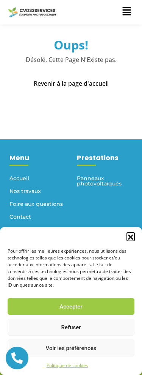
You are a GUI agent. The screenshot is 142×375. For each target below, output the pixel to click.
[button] (130, 236)
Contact (20, 216)
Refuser (71, 327)
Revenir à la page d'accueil (71, 83)
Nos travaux (25, 191)
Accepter (70, 306)
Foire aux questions (36, 204)
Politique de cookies (67, 365)
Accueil (19, 178)
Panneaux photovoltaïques (99, 181)
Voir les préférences (71, 348)
